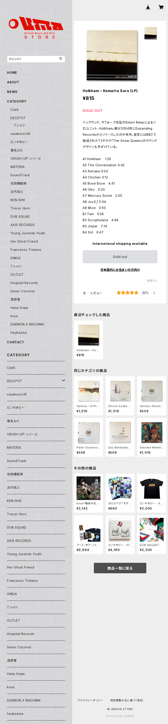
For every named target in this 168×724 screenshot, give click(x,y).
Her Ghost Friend (24, 241)
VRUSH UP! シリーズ (25, 158)
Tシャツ (19, 125)
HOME (12, 72)
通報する (152, 280)
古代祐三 (16, 191)
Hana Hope (19, 308)
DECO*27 (18, 118)
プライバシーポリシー (90, 700)
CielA (14, 109)
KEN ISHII (17, 200)
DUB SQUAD (20, 216)
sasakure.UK (20, 133)
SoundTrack (20, 175)
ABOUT (13, 82)
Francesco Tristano (25, 250)
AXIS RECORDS (22, 225)
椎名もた (16, 150)
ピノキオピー (19, 142)
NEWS (12, 92)
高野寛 (15, 299)
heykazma (18, 332)
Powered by (120, 716)
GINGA (15, 258)
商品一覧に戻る (120, 568)
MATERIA (17, 167)
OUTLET (17, 274)
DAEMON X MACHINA (27, 324)
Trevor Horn (20, 208)
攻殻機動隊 (18, 183)
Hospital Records (24, 283)
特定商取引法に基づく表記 (126, 700)
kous (14, 316)
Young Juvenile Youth (27, 233)
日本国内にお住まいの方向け (120, 270)
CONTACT (15, 342)
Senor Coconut (22, 291)
